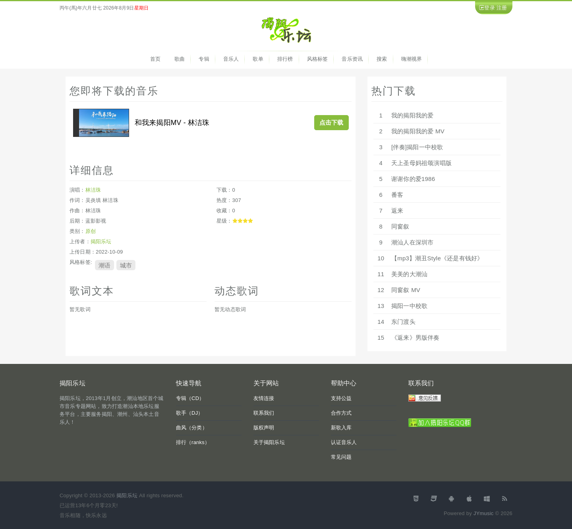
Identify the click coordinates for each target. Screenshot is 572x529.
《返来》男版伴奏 (415, 337)
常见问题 (341, 457)
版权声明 (263, 428)
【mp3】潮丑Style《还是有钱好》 (437, 258)
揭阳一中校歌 (409, 305)
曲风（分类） (191, 428)
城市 (126, 265)
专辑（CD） (190, 398)
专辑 (204, 59)
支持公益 (341, 398)
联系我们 (263, 413)
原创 (90, 231)
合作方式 (341, 413)
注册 (502, 8)
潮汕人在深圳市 (412, 242)
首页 (155, 59)
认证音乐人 (344, 442)
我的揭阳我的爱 (412, 115)
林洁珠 (93, 190)
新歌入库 (341, 428)
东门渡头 (403, 321)
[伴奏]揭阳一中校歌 (417, 147)
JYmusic (483, 513)
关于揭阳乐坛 (269, 442)
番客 (397, 194)
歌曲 (179, 59)
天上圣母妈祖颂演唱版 (421, 163)
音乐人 (231, 59)
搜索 (382, 59)
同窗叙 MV (405, 290)
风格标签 (317, 59)
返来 (397, 210)
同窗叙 (400, 226)
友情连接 (263, 398)
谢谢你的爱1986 (413, 178)
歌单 (258, 59)
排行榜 (285, 59)
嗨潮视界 (411, 59)
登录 (489, 8)
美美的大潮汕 (409, 274)
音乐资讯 (352, 59)
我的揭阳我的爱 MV (417, 131)
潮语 (104, 265)
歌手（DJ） (189, 413)
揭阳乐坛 (101, 241)
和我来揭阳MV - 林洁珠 (172, 123)
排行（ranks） (193, 442)
